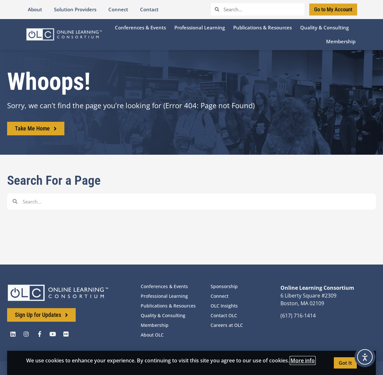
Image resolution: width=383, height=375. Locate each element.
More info (302, 360)
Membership (155, 325)
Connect (219, 296)
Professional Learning (164, 296)
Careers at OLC (227, 325)
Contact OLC (224, 315)
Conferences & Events (164, 286)
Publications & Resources (168, 306)
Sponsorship (224, 286)
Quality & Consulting (163, 315)
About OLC (152, 335)
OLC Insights (224, 306)
